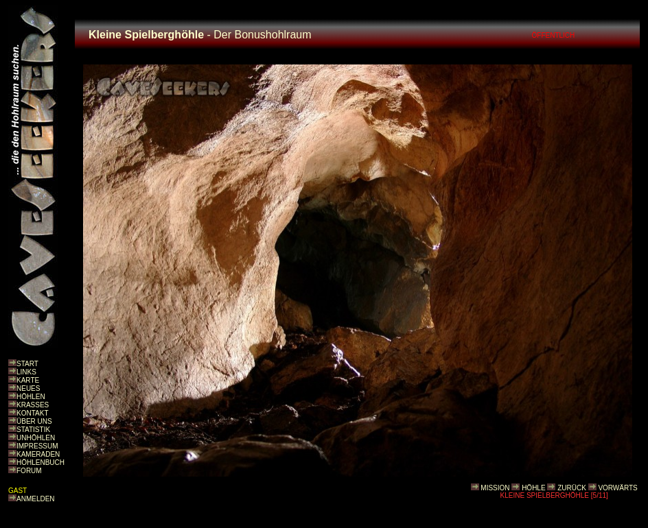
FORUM (29, 471)
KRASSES (32, 405)
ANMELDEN (35, 499)
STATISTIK (33, 429)
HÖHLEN (30, 396)
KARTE (27, 380)
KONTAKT (32, 413)
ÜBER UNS (34, 421)
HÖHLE (533, 488)
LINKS (26, 372)
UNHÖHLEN (35, 438)
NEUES (28, 388)
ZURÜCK (571, 488)
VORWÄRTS (617, 488)
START (27, 364)
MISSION (495, 488)
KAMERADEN (38, 454)
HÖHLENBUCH (40, 462)
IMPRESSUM (37, 446)
